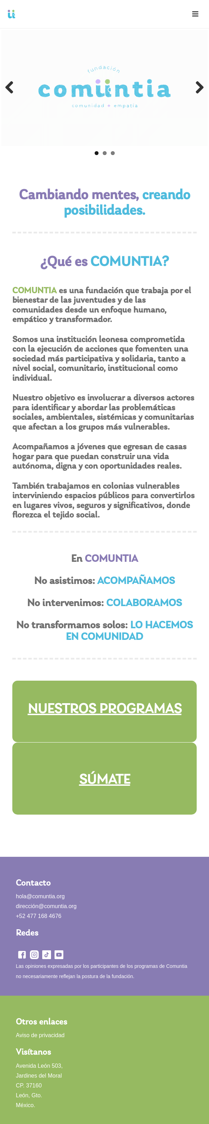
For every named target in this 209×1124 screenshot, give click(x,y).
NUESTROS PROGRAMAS (105, 709)
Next (197, 88)
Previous (12, 88)
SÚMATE (104, 780)
